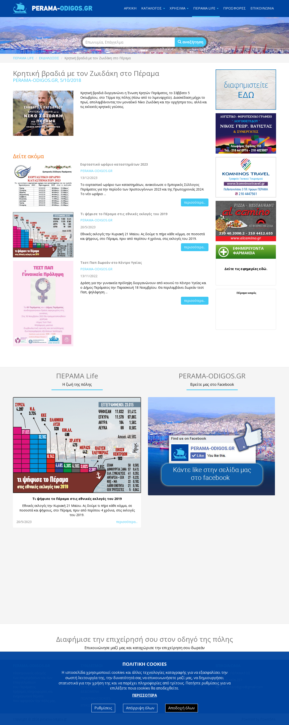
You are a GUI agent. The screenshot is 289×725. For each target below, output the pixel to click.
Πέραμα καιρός (246, 292)
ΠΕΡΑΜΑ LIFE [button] (206, 8)
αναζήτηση (190, 42)
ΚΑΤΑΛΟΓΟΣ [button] (153, 8)
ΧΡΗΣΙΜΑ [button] (179, 8)
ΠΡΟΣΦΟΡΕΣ (234, 8)
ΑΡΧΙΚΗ (130, 8)
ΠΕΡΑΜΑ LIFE (23, 58)
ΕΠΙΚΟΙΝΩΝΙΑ (262, 8)
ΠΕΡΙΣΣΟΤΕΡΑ (144, 695)
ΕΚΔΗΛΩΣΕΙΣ (49, 58)
